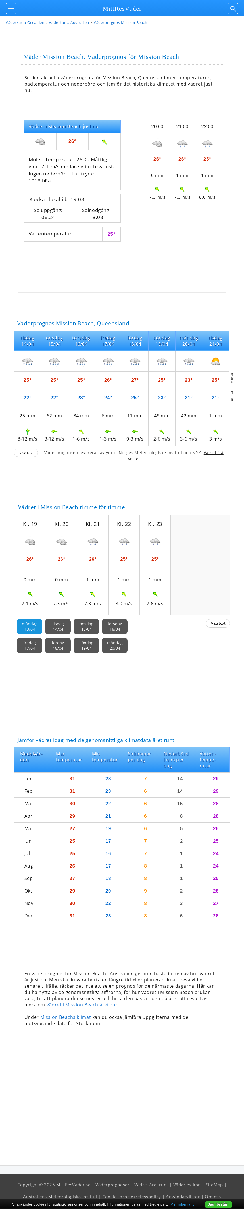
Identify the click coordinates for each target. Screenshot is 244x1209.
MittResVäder (122, 8)
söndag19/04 (86, 646)
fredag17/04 (29, 646)
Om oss (213, 1197)
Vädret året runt (151, 1186)
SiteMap (214, 1186)
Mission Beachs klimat (65, 1018)
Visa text (26, 453)
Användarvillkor (183, 1197)
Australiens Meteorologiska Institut (60, 1197)
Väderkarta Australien (69, 23)
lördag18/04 (58, 646)
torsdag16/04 (115, 627)
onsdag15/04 (86, 627)
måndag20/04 (115, 646)
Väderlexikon (187, 1186)
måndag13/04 (29, 627)
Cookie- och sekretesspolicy (131, 1197)
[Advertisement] (122, 280)
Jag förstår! (218, 1204)
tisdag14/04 (58, 627)
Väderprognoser (112, 1186)
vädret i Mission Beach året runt (83, 1006)
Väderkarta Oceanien (25, 23)
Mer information (183, 1204)
